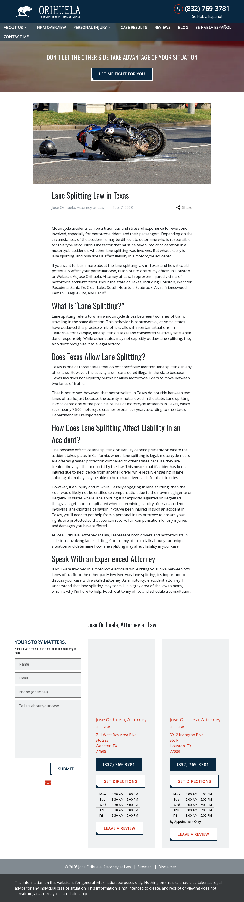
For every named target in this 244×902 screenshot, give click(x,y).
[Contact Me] (16, 36)
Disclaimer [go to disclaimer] (167, 866)
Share (184, 207)
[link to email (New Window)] (48, 783)
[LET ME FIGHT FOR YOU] (122, 74)
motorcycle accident (152, 256)
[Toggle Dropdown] (27, 28)
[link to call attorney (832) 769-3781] (201, 9)
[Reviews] (162, 27)
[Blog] (183, 27)
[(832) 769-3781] (119, 764)
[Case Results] (134, 27)
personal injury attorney (137, 514)
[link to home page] (48, 12)
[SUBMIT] (66, 769)
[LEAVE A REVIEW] (119, 828)
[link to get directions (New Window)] (122, 743)
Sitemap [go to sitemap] (145, 866)
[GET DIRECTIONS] (120, 781)
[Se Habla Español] (213, 27)
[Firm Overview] (51, 27)
